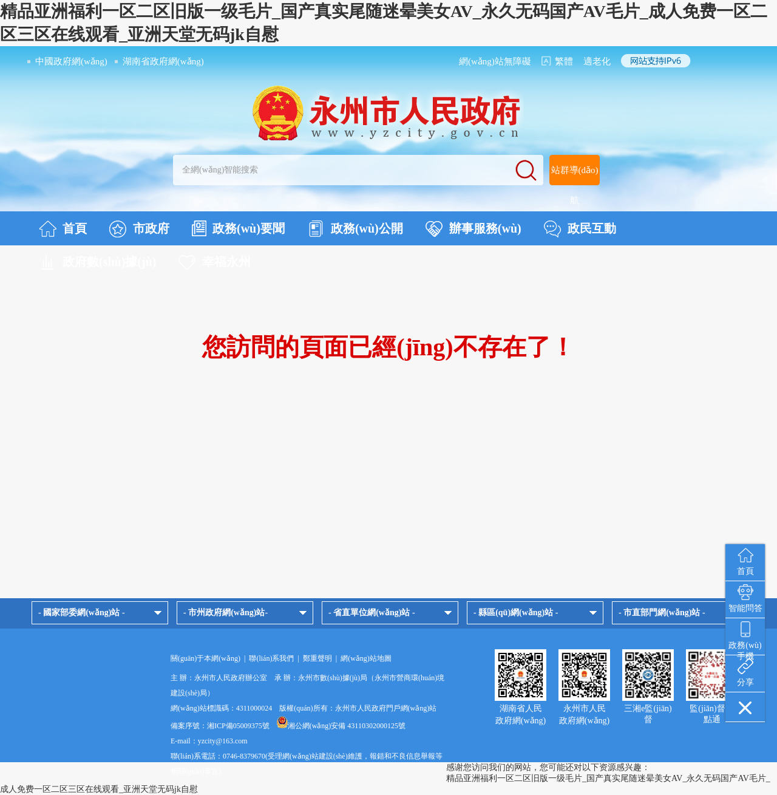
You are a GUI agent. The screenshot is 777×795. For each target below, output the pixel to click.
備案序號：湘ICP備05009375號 (220, 726)
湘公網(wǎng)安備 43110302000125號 (341, 726)
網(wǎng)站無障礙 (495, 61)
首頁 (63, 228)
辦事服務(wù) (473, 228)
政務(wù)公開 (355, 228)
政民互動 (580, 228)
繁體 (564, 61)
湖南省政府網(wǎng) (163, 61)
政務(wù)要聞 (238, 228)
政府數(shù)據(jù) (97, 262)
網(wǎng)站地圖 (366, 658)
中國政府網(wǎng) (71, 61)
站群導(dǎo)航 (575, 185)
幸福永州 (214, 262)
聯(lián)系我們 (271, 658)
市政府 (139, 228)
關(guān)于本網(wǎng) (205, 658)
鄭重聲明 (317, 658)
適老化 (597, 61)
